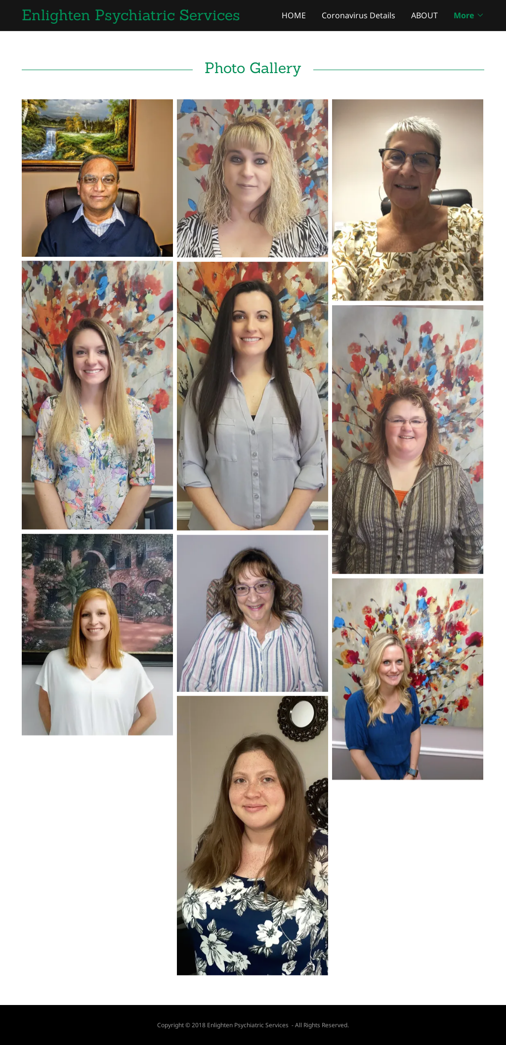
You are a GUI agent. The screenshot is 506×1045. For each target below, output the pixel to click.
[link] (137, 17)
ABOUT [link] (424, 15)
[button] (469, 15)
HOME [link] (294, 15)
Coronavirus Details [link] (358, 15)
